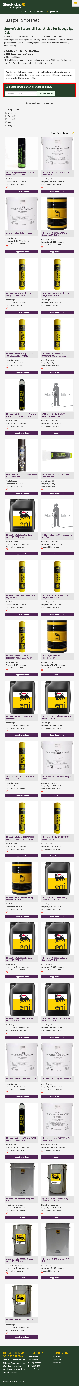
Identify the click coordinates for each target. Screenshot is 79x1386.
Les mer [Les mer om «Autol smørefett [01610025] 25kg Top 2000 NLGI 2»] (57, 795)
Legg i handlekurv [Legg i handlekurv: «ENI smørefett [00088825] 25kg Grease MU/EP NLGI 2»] (22, 976)
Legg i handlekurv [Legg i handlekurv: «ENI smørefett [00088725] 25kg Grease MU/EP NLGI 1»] (57, 976)
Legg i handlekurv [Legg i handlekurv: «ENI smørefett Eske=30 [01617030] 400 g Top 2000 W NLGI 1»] (22, 312)
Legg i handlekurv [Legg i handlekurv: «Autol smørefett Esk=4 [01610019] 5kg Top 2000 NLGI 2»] (22, 795)
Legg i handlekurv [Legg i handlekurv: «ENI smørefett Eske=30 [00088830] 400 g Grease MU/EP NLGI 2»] (22, 372)
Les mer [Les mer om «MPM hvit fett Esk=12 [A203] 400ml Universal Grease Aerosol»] (57, 433)
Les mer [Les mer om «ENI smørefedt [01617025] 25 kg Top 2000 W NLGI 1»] (57, 1157)
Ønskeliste (40, 11)
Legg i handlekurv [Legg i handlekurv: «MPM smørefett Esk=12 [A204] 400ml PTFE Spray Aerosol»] (22, 493)
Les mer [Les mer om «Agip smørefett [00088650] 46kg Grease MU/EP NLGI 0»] (22, 1278)
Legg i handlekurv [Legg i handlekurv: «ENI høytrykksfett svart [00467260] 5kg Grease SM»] (22, 614)
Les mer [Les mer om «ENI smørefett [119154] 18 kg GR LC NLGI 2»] (22, 1217)
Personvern (57, 1362)
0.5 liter (11, 119)
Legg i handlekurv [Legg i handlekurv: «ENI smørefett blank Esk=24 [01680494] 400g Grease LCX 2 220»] (57, 372)
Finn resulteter (46, 93)
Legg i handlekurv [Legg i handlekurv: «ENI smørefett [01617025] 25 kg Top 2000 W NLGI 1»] (57, 191)
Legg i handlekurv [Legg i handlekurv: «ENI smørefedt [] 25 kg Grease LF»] (22, 1337)
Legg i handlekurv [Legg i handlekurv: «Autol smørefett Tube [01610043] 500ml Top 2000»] (57, 493)
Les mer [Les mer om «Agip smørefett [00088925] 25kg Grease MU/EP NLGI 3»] (57, 1217)
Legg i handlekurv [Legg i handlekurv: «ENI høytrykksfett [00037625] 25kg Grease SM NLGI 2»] (57, 1037)
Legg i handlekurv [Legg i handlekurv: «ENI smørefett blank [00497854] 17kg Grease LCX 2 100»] (22, 735)
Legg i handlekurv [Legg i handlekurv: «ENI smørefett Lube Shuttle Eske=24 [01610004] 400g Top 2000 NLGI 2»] (22, 433)
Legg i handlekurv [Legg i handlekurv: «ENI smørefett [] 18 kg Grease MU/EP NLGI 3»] (57, 1278)
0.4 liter (11, 116)
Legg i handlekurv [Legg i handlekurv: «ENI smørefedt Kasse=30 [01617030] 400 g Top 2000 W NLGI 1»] (22, 1157)
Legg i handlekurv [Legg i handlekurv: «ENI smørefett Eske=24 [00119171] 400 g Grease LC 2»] (57, 856)
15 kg (10, 125)
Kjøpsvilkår (57, 1359)
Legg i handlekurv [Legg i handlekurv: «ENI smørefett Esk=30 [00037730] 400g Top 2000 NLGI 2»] (57, 614)
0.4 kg (10, 112)
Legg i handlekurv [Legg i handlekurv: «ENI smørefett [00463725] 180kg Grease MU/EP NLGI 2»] (22, 916)
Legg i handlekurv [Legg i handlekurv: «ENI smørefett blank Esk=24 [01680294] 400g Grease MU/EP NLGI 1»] (22, 674)
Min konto (27, 11)
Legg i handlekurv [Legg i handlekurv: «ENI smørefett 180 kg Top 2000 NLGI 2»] (57, 1096)
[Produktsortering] (62, 133)
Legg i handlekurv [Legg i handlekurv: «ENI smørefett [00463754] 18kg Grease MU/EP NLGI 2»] (57, 251)
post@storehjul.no (35, 1368)
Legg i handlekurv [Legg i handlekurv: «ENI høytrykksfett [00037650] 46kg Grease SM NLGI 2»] (22, 1037)
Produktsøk (57, 1356)
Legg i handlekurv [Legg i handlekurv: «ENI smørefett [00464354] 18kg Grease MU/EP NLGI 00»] (22, 554)
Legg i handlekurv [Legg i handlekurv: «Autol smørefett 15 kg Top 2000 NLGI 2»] (22, 251)
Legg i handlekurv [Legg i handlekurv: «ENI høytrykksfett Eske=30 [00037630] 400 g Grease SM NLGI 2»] (57, 312)
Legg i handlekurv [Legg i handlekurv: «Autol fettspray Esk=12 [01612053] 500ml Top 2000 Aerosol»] (22, 191)
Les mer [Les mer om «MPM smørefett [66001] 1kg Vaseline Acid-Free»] (57, 554)
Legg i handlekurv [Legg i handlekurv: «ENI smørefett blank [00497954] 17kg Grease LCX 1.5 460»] (57, 735)
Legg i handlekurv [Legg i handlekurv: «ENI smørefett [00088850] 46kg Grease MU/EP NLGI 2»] (57, 916)
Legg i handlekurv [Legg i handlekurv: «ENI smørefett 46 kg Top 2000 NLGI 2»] (22, 1096)
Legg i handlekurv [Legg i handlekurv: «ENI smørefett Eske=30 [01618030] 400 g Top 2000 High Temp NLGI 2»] (22, 856)
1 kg (9, 122)
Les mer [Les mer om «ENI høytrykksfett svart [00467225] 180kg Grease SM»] (57, 674)
